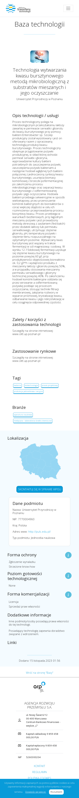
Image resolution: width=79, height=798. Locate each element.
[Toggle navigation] (68, 8)
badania (17, 385)
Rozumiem (57, 791)
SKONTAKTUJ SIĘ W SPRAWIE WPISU (39, 489)
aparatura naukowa (23, 414)
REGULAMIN (39, 772)
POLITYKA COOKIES (39, 778)
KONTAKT (39, 766)
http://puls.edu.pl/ (39, 531)
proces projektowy (50, 385)
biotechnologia (31, 385)
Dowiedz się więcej (35, 791)
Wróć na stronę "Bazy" (39, 672)
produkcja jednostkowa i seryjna (28, 391)
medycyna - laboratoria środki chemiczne (33, 420)
